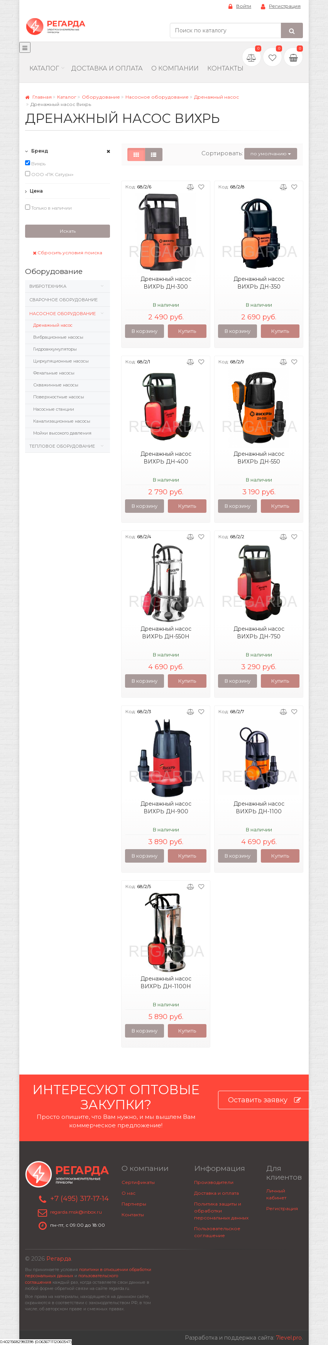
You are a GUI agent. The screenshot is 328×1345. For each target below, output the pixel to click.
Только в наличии (48, 208)
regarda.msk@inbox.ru (76, 1212)
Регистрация (281, 6)
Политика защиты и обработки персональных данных (221, 1211)
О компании (175, 68)
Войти (239, 6)
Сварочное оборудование (63, 299)
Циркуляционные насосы (61, 361)
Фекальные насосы (53, 373)
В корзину (144, 331)
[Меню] (24, 47)
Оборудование (101, 97)
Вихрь (35, 163)
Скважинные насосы (55, 385)
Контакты (225, 68)
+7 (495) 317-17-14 (79, 1198)
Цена (34, 191)
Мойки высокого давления (62, 433)
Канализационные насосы (61, 421)
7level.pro (289, 1337)
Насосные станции (53, 409)
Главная (38, 97)
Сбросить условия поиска (67, 252)
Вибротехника (47, 286)
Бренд (36, 151)
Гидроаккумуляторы (55, 349)
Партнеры (134, 1204)
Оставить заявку (264, 1100)
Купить (187, 331)
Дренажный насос (216, 97)
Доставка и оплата (216, 1193)
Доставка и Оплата (107, 68)
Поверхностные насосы (58, 397)
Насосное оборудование (157, 97)
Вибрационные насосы (58, 337)
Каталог (44, 68)
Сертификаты (138, 1182)
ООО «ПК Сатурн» (49, 174)
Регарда (58, 1258)
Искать (68, 231)
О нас (128, 1193)
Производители (213, 1182)
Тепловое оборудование (62, 446)
